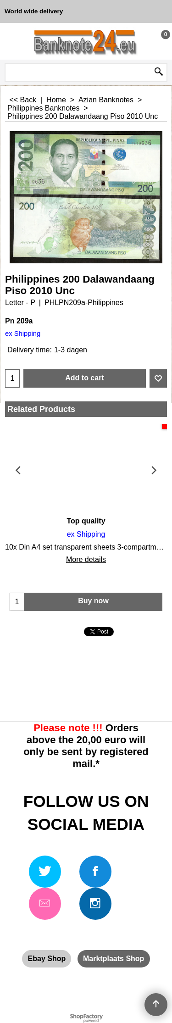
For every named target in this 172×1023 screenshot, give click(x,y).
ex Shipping (22, 333)
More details (86, 559)
